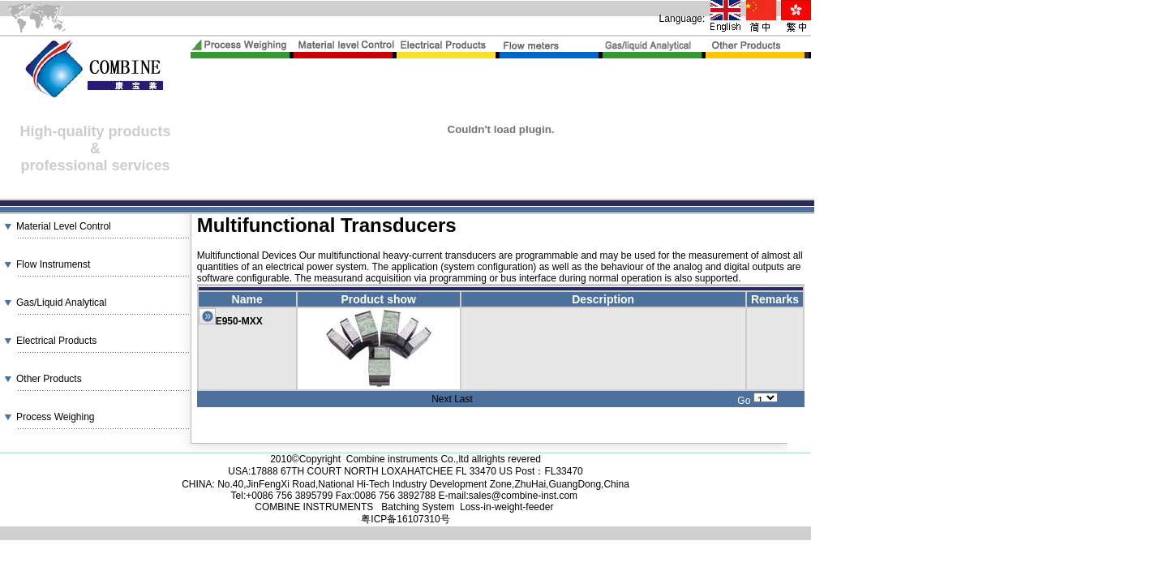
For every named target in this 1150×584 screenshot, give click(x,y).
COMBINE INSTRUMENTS (315, 507)
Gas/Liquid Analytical (61, 302)
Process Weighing (55, 417)
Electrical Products (56, 340)
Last (463, 399)
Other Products (49, 378)
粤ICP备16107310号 (405, 519)
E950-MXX (239, 321)
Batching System (417, 507)
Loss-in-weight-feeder (506, 507)
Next (441, 399)
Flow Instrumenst (53, 264)
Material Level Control (63, 226)
